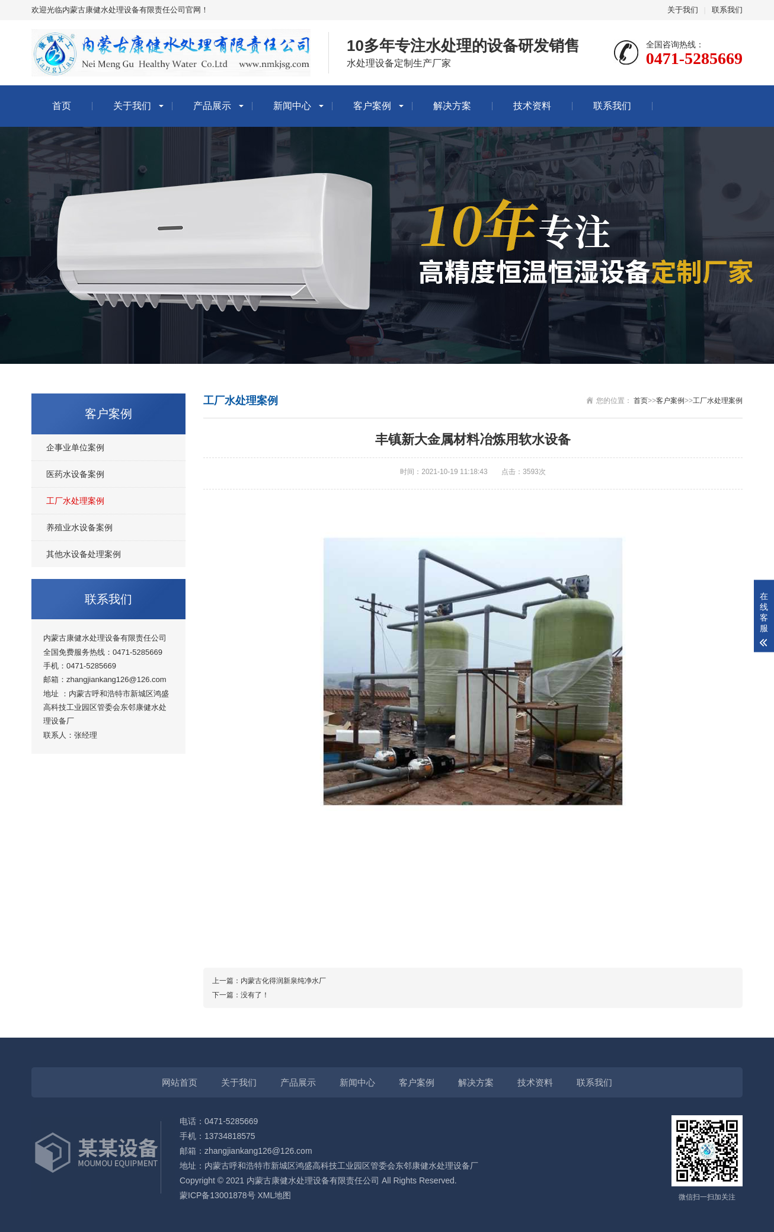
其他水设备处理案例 (83, 554)
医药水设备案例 (75, 474)
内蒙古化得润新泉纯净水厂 (283, 981)
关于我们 (682, 9)
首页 (61, 106)
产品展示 (212, 106)
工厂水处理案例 (75, 500)
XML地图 (275, 1195)
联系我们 (727, 9)
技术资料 (532, 106)
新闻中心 (292, 106)
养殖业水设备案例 (79, 527)
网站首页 (179, 1082)
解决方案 (452, 106)
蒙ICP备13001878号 (217, 1195)
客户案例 (372, 106)
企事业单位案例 (75, 447)
